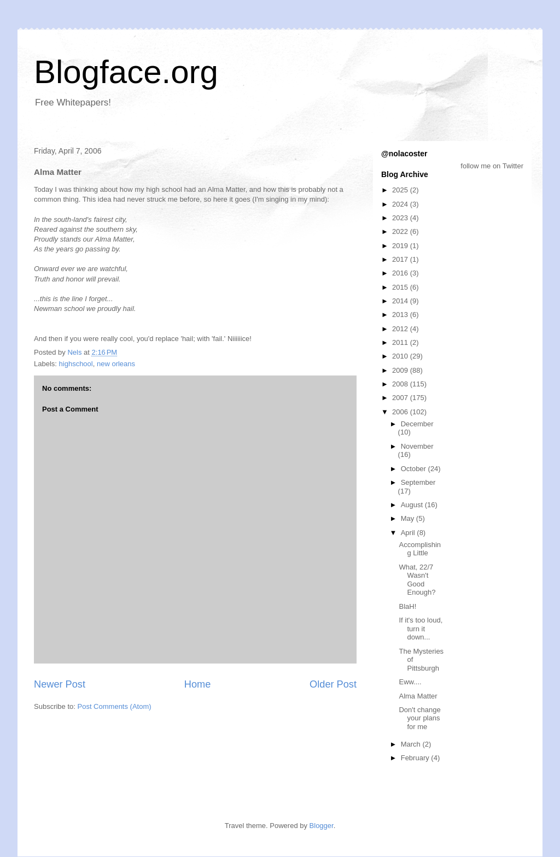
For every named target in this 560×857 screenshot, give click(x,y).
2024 (401, 204)
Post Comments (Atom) (114, 706)
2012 (401, 329)
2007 (401, 398)
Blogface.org (126, 72)
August (413, 505)
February (416, 758)
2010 (401, 356)
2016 (401, 273)
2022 (401, 231)
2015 (401, 287)
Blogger (322, 825)
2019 (401, 246)
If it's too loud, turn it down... (420, 628)
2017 (401, 259)
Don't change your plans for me (419, 718)
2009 (401, 370)
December (417, 424)
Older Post (333, 684)
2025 (401, 190)
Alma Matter (418, 696)
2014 (401, 301)
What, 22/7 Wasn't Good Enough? (417, 580)
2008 (401, 384)
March (412, 744)
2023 (401, 218)
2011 (401, 342)
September (418, 482)
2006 (401, 412)
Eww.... (410, 682)
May (408, 518)
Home (197, 684)
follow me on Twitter (491, 166)
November (417, 446)
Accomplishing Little (420, 549)
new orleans (116, 364)
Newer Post (59, 684)
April (409, 533)
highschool (76, 364)
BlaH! (407, 606)
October (414, 469)
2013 (401, 314)
